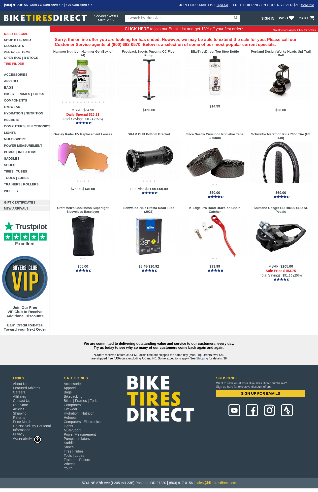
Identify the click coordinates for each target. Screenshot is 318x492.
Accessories (16, 74)
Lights (10, 133)
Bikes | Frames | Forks (24, 94)
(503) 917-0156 (16, 5)
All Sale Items (17, 52)
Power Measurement (23, 145)
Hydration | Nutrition (23, 113)
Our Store (20, 405)
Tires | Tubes (15, 171)
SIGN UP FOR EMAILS (260, 393)
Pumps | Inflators (20, 152)
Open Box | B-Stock (21, 58)
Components (15, 100)
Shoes (9, 165)
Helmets (11, 120)
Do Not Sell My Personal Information (32, 428)
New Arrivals (16, 208)
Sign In (267, 18)
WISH (287, 18)
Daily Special (16, 34)
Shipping (202, 358)
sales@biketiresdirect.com (215, 483)
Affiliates (19, 396)
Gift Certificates (19, 202)
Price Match (22, 422)
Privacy (18, 434)
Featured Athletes (26, 388)
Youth (68, 468)
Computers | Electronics (27, 126)
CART (307, 18)
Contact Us (21, 401)
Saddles (11, 158)
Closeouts (14, 46)
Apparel (11, 81)
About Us (20, 384)
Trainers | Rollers (21, 184)
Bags (8, 87)
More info (307, 5)
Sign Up (222, 5)
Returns (19, 418)
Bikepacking (73, 396)
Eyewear (12, 107)
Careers (19, 392)
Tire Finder (14, 64)
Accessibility (27, 438)
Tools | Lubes (16, 178)
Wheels (11, 191)
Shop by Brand (17, 40)
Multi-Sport (15, 139)
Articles (18, 409)
